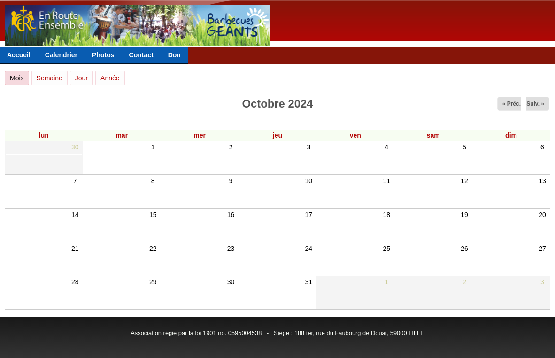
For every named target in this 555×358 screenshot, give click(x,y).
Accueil (19, 55)
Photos (103, 55)
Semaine (49, 78)
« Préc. (511, 104)
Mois (19, 76)
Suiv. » (535, 104)
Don (174, 55)
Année (109, 78)
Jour (81, 78)
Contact (141, 55)
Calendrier (61, 55)
